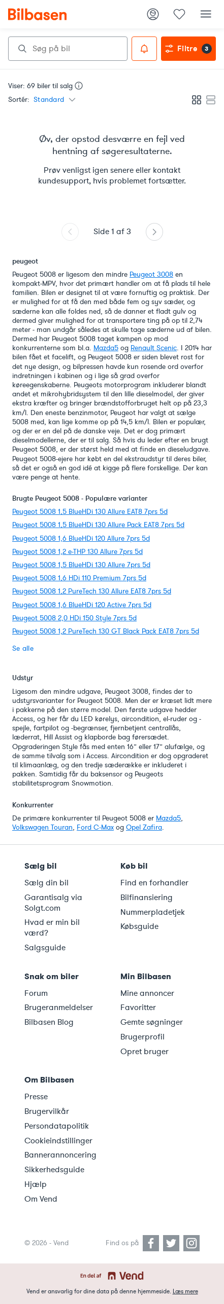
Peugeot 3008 (151, 274)
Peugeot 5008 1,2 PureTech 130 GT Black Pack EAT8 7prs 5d (105, 631)
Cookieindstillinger (58, 1140)
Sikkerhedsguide (54, 1169)
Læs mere (185, 1291)
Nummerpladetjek (152, 912)
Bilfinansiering (146, 897)
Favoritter (138, 1007)
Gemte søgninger (151, 1022)
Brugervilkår (46, 1111)
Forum (36, 993)
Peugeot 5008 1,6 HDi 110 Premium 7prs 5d (79, 578)
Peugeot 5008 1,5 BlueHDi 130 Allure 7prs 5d (81, 565)
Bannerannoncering (60, 1155)
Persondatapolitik (56, 1126)
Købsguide (139, 926)
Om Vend (40, 1199)
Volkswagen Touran (42, 827)
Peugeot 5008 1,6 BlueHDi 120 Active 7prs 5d (81, 605)
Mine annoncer (147, 993)
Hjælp (35, 1184)
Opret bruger (144, 1051)
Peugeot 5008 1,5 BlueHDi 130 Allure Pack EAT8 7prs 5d (98, 525)
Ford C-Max (95, 827)
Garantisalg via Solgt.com (53, 903)
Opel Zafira (144, 827)
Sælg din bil (46, 882)
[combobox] (67, 48)
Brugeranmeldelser (58, 1007)
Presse (36, 1096)
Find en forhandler (154, 882)
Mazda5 (105, 348)
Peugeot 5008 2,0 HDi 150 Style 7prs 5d (74, 618)
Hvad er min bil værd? (52, 928)
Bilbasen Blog (49, 1022)
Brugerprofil (142, 1036)
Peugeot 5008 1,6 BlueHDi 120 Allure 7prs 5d (81, 538)
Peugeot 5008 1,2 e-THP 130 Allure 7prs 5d (77, 551)
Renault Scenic (154, 348)
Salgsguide (45, 947)
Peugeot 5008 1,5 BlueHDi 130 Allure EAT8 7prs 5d (90, 511)
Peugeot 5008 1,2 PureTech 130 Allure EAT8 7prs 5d (91, 591)
